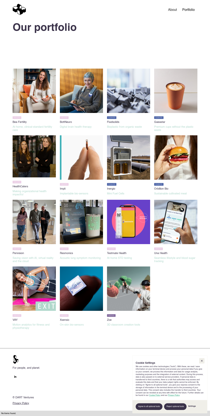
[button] (202, 360)
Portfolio (188, 10)
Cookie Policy (154, 395)
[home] (19, 9)
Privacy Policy (21, 403)
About (172, 10)
